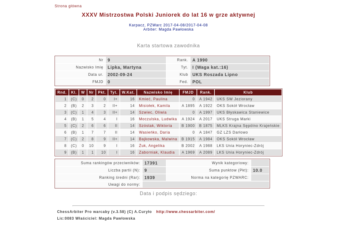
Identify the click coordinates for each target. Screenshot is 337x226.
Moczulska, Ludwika (158, 119)
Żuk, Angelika (152, 146)
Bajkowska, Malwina (158, 139)
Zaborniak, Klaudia (157, 152)
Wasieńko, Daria (154, 132)
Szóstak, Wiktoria (155, 126)
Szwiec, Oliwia (153, 112)
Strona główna (68, 6)
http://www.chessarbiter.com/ (185, 212)
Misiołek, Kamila (154, 106)
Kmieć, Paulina (153, 99)
